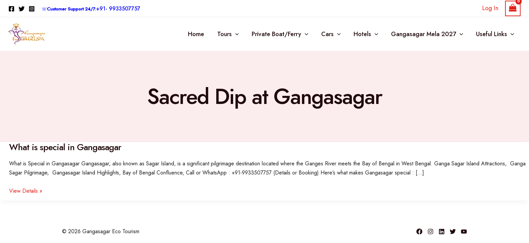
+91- (102, 8)
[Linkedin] (442, 231)
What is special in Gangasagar (65, 147)
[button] (239, 34)
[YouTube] (464, 231)
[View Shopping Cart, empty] (513, 8)
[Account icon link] (490, 8)
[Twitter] (22, 9)
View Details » (25, 190)
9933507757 (124, 8)
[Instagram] (32, 9)
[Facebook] (11, 9)
